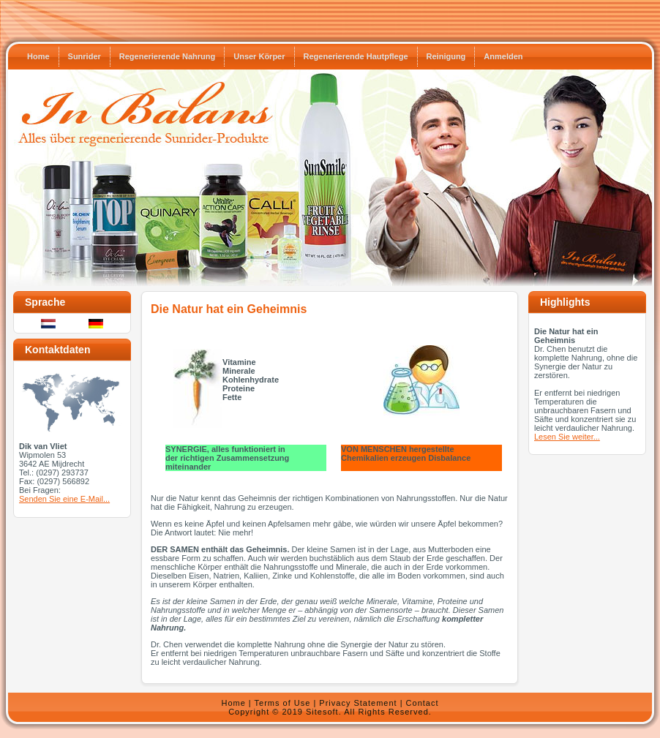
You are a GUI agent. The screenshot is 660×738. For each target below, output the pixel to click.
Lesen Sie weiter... (567, 436)
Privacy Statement (358, 703)
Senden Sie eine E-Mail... (64, 498)
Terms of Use (283, 703)
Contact (422, 703)
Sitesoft (322, 711)
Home (233, 703)
